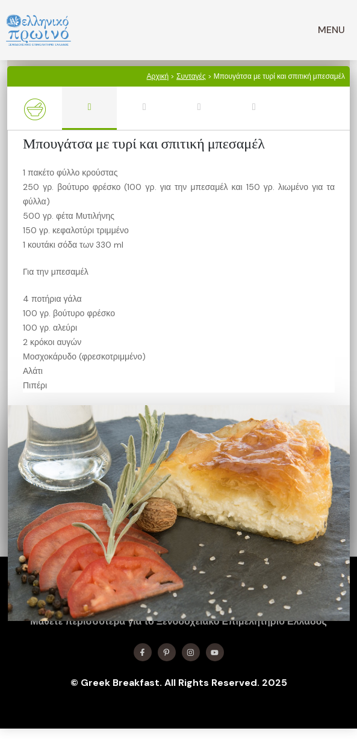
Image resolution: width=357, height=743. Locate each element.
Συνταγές (191, 76)
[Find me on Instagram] (191, 652)
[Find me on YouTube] (215, 652)
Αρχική (158, 76)
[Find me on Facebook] (143, 652)
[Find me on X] (167, 652)
